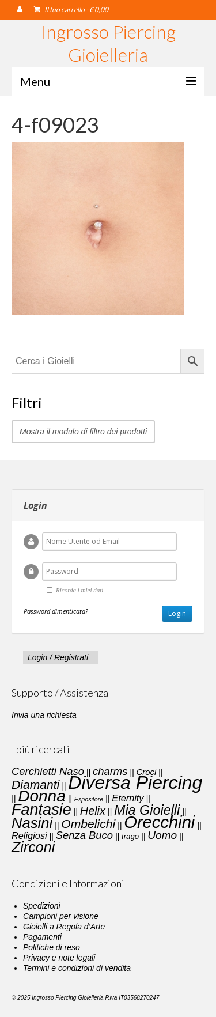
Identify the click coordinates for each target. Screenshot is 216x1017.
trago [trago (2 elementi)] (130, 836)
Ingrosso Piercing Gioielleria (108, 43)
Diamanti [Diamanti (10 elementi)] (35, 784)
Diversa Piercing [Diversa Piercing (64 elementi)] (135, 782)
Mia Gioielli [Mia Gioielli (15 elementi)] (147, 810)
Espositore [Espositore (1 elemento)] (88, 799)
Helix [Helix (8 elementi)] (92, 810)
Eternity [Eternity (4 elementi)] (127, 798)
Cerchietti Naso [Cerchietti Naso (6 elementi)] (48, 771)
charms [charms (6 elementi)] (110, 771)
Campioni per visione (60, 916)
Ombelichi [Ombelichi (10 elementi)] (88, 823)
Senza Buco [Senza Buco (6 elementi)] (84, 835)
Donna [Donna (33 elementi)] (42, 796)
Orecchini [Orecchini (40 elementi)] (159, 822)
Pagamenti (42, 937)
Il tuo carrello (71, 9)
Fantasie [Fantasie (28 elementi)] (41, 809)
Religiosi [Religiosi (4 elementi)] (29, 835)
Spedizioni (41, 905)
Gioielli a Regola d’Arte (64, 926)
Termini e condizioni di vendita (77, 968)
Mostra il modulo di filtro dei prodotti (83, 431)
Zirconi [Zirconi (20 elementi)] (33, 847)
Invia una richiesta (44, 715)
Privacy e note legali (59, 957)
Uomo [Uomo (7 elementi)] (162, 835)
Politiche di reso (51, 947)
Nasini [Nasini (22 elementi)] (32, 823)
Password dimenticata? (56, 611)
